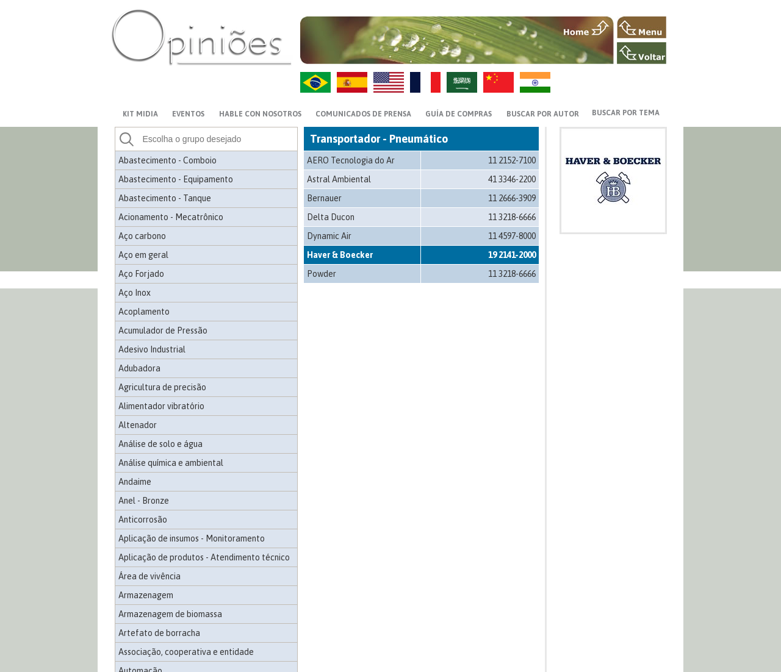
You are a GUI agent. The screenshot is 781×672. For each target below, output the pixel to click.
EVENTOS (188, 114)
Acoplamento (144, 311)
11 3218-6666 (512, 217)
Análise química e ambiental (170, 463)
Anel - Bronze (143, 501)
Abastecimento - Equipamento (175, 179)
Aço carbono (142, 236)
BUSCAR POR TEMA (626, 113)
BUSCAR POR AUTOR (542, 114)
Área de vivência (149, 576)
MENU (641, 27)
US (388, 82)
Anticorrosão (142, 519)
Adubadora (139, 368)
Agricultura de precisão (162, 387)
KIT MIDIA (140, 114)
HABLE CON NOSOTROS (260, 114)
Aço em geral (143, 255)
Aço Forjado (141, 274)
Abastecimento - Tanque (164, 198)
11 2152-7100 (512, 160)
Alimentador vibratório (161, 406)
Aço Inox (134, 293)
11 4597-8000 (512, 236)
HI (535, 82)
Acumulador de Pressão (162, 330)
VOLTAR (641, 53)
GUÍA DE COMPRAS (458, 114)
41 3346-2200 (512, 179)
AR (462, 82)
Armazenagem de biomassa (170, 614)
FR (425, 82)
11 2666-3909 (512, 198)
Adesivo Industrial (151, 349)
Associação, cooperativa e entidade (186, 652)
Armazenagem (145, 595)
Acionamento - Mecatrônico (170, 217)
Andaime (134, 482)
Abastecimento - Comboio (167, 160)
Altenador (137, 425)
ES (352, 82)
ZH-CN (498, 82)
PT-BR (315, 82)
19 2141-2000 (512, 255)
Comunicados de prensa (363, 114)
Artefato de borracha (159, 633)
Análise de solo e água (160, 444)
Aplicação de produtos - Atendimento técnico (204, 557)
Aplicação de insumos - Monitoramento (191, 538)
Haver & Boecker (340, 255)
